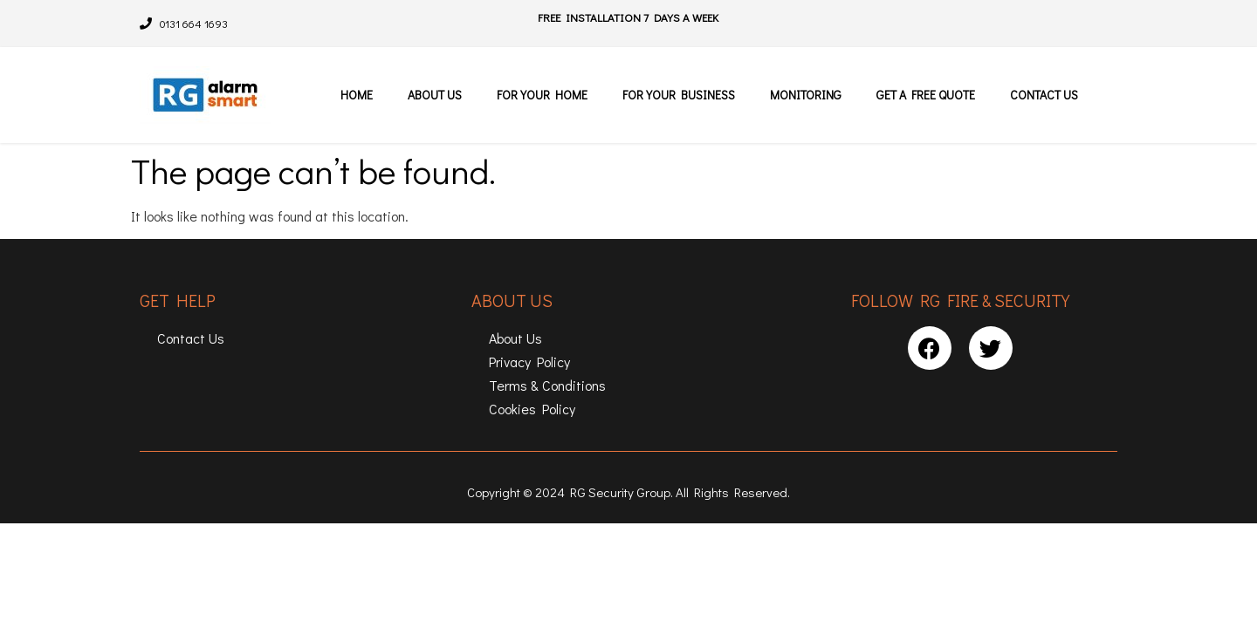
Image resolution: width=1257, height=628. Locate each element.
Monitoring (805, 94)
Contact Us (1044, 94)
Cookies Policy (532, 408)
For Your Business (678, 94)
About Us (435, 94)
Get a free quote (925, 94)
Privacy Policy (529, 361)
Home (356, 94)
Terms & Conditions (547, 385)
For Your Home (542, 94)
